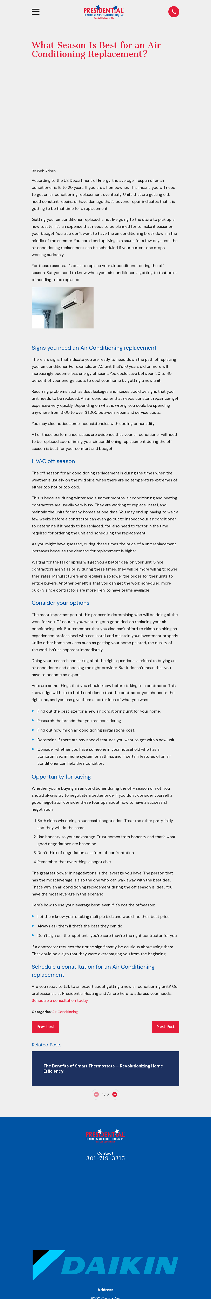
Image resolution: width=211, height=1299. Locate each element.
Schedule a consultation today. (60, 936)
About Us (105, 1277)
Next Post (166, 962)
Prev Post (45, 962)
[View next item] (114, 1030)
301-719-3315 (105, 1094)
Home (105, 1268)
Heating (105, 1287)
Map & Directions (105, 1247)
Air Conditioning (65, 948)
